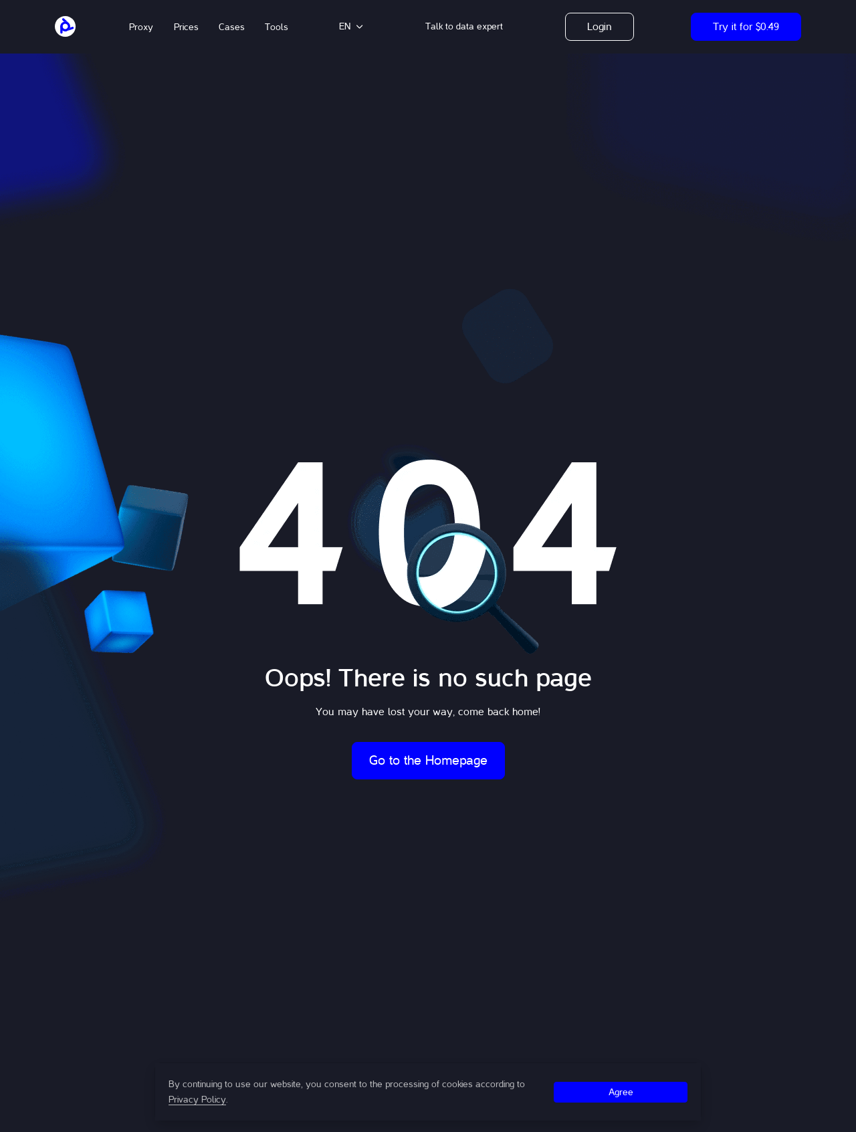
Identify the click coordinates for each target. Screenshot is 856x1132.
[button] (354, 26)
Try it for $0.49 (746, 26)
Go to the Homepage (428, 760)
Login (599, 26)
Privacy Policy (197, 1100)
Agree (621, 1092)
